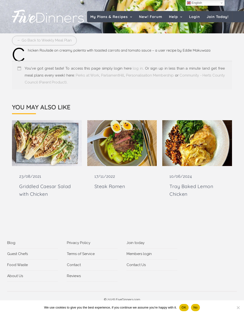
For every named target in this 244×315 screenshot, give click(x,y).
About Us (15, 276)
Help (173, 16)
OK (184, 307)
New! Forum (150, 16)
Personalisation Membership (150, 75)
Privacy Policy (78, 243)
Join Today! (218, 16)
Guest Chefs (17, 254)
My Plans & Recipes (109, 16)
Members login (139, 254)
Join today (136, 243)
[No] (238, 307)
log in (138, 68)
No (195, 307)
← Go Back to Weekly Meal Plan (44, 40)
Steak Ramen (109, 186)
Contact (74, 265)
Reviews (74, 276)
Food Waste (17, 265)
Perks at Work (87, 75)
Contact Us (136, 265)
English (194, 3)
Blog (11, 243)
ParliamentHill (112, 75)
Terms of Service (81, 254)
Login (194, 16)
